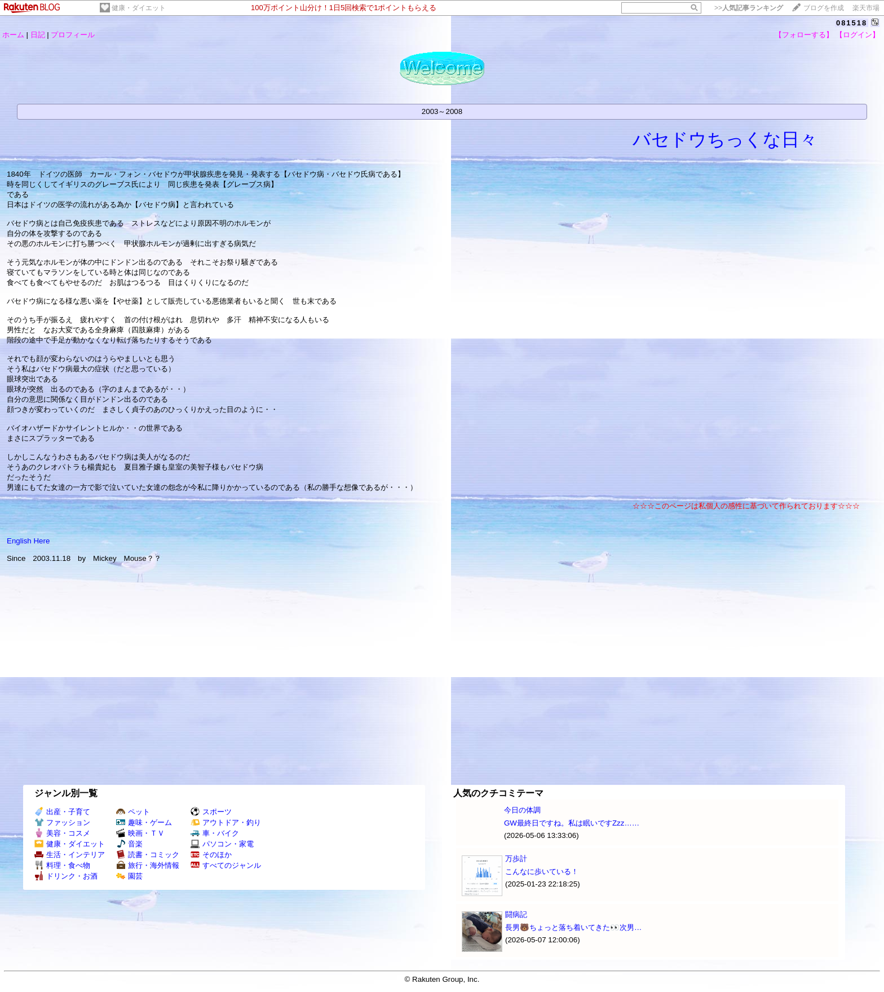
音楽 (129, 844)
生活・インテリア (69, 854)
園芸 (129, 876)
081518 (851, 23)
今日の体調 (522, 810)
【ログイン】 (857, 34)
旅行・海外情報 (147, 865)
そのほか (211, 854)
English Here (28, 541)
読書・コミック (147, 854)
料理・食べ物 (62, 865)
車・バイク (215, 833)
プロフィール (73, 34)
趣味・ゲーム (144, 822)
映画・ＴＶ (140, 833)
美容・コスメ (62, 833)
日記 (37, 34)
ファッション (62, 822)
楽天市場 (865, 8)
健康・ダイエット (139, 8)
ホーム (13, 34)
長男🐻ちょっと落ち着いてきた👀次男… (573, 927)
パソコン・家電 (222, 844)
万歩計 (516, 858)
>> (748, 8)
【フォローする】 (804, 34)
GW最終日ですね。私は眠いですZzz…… (571, 823)
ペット (133, 811)
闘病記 (516, 914)
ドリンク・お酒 (66, 876)
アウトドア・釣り (226, 822)
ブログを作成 (823, 8)
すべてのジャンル (226, 865)
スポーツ (211, 811)
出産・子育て (62, 811)
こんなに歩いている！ (541, 871)
